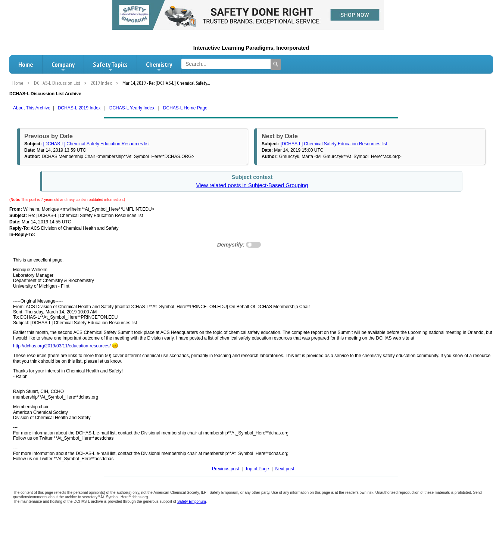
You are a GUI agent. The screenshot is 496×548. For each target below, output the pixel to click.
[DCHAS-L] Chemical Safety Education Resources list (96, 143)
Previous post (225, 468)
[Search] (276, 64)
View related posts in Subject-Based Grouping (252, 185)
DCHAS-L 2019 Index (79, 108)
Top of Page (257, 468)
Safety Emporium (191, 501)
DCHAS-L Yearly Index (132, 108)
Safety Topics (110, 66)
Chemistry (159, 66)
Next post (284, 468)
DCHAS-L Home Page (185, 108)
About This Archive (31, 108)
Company (63, 66)
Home (25, 64)
